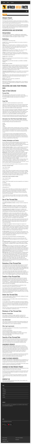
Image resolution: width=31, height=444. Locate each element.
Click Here (4, 407)
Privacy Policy (4, 437)
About (8, 2)
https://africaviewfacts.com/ (6, 79)
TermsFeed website (15, 162)
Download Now (5, 427)
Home (4, 2)
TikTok (3, 395)
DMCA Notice (4, 439)
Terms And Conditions (19, 437)
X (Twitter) (4, 391)
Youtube (3, 397)
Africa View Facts (11, 441)
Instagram (4, 393)
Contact (12, 2)
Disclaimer (17, 439)
